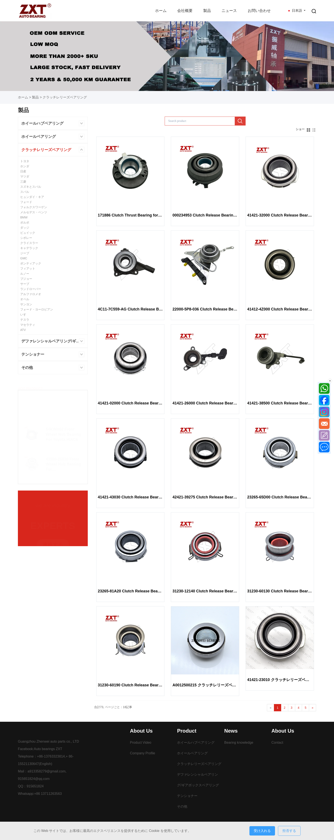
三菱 (23, 181)
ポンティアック (30, 263)
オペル (24, 299)
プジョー (26, 278)
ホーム (161, 11)
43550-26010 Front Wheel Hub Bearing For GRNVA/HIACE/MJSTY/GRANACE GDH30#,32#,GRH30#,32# (63, 462)
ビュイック (27, 232)
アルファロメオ (30, 294)
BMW (23, 217)
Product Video (140, 742)
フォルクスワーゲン (33, 207)
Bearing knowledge (238, 742)
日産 (23, 171)
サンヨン (26, 304)
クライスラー (29, 243)
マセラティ (27, 324)
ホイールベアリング (38, 136)
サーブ (24, 284)
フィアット (27, 268)
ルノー (24, 273)
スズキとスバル (30, 186)
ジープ (24, 253)
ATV (23, 330)
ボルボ (24, 222)
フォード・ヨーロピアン (36, 309)
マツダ (24, 176)
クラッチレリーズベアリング (65, 97)
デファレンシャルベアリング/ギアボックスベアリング (54, 341)
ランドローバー (30, 289)
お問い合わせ (259, 11)
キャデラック (29, 248)
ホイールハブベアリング (42, 123)
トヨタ (24, 161)
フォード (26, 202)
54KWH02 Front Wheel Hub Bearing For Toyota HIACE (63, 432)
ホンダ (24, 166)
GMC (23, 258)
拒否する (289, 831)
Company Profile (142, 753)
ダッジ (24, 227)
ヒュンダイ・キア (32, 197)
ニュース (229, 11)
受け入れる (262, 831)
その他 (27, 367)
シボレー (26, 238)
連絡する (52, 544)
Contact (277, 742)
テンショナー (32, 354)
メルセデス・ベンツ (33, 212)
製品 (207, 11)
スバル (24, 191)
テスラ (24, 319)
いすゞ (24, 314)
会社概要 (185, 11)
